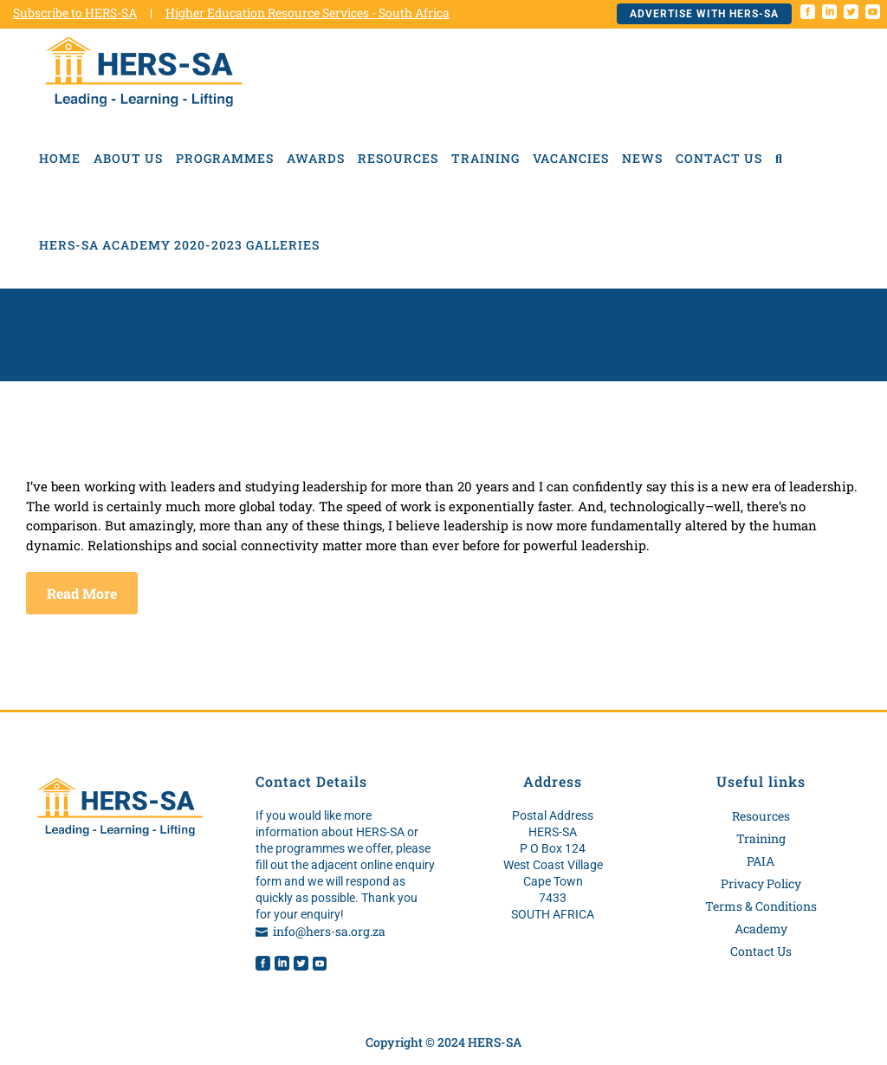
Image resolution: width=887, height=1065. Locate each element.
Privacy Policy (761, 883)
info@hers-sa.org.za (329, 931)
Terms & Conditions (761, 906)
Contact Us (761, 951)
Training (761, 838)
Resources (761, 816)
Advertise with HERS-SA (704, 14)
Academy (761, 928)
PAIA (760, 861)
